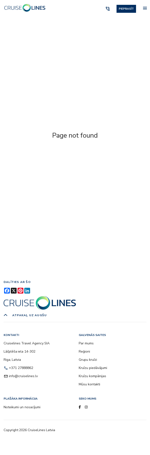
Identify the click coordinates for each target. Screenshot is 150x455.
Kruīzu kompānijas (92, 376)
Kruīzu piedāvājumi (93, 368)
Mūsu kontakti (89, 384)
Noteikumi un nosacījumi (22, 407)
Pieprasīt (126, 9)
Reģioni (84, 351)
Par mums (86, 343)
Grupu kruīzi (88, 359)
